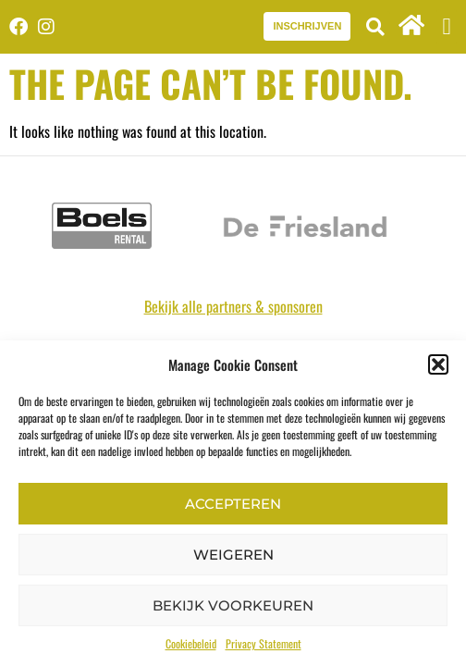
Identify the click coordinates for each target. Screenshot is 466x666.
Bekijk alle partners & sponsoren (233, 306)
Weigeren (233, 554)
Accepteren (233, 503)
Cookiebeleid (191, 643)
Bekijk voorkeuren (233, 605)
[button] (438, 364)
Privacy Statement (263, 643)
